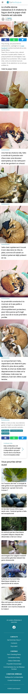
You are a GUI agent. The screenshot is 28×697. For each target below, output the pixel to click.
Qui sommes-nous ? (14, 640)
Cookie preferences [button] (14, 680)
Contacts (14, 643)
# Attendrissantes (16, 431)
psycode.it (14, 646)
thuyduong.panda (5, 109)
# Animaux (5, 431)
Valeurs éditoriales (14, 661)
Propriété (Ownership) (14, 664)
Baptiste (9, 18)
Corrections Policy (14, 658)
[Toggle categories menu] (2, 2)
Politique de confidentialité (14, 677)
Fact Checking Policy (14, 654)
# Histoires (5, 433)
